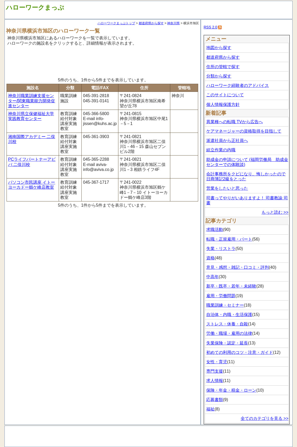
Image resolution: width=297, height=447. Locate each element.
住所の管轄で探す (223, 66)
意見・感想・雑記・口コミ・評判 (237, 267)
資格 (210, 258)
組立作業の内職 (220, 150)
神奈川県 (173, 23)
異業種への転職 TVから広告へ (234, 122)
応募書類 (214, 399)
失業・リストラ (220, 248)
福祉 (210, 409)
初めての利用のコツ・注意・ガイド (239, 352)
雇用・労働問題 (220, 296)
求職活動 (214, 229)
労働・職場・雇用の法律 (229, 333)
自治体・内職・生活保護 (229, 314)
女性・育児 (216, 362)
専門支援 (214, 371)
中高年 (212, 277)
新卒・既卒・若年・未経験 (231, 286)
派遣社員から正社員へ (227, 140)
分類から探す (218, 76)
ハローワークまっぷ (35, 7)
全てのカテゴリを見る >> (264, 418)
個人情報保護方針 (223, 104)
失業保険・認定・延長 (227, 343)
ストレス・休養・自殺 (227, 324)
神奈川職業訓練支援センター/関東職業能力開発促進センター (31, 100)
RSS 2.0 (210, 27)
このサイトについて (225, 95)
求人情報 (214, 380)
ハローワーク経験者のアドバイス (237, 85)
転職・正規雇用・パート (229, 239)
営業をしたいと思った (227, 188)
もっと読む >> (275, 212)
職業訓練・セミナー (225, 305)
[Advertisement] (102, 61)
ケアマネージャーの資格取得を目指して (243, 131)
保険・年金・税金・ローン (231, 390)
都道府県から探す (151, 23)
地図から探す (218, 47)
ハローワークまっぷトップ (116, 23)
